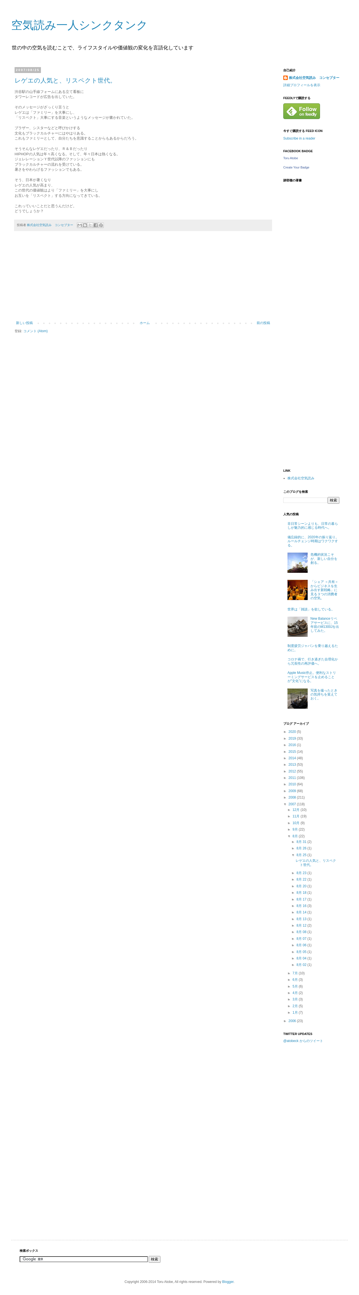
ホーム (145, 323)
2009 (293, 791)
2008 (293, 797)
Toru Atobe (290, 158)
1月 (296, 1012)
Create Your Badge (296, 167)
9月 (296, 829)
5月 (296, 986)
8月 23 (301, 873)
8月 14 (301, 912)
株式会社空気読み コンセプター (314, 78)
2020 (293, 732)
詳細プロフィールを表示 (301, 85)
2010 (293, 784)
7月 (296, 973)
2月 (296, 1006)
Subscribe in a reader (299, 138)
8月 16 (301, 906)
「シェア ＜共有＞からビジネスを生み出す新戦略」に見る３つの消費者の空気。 (324, 590)
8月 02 (301, 965)
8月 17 (301, 899)
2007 (293, 804)
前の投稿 (263, 323)
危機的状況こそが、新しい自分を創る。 (323, 559)
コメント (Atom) (35, 331)
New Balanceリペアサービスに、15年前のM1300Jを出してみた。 (324, 625)
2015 (293, 752)
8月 (296, 836)
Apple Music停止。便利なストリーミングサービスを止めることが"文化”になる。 (311, 677)
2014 (293, 758)
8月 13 (301, 919)
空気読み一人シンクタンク (79, 25)
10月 (297, 823)
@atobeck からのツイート (303, 1041)
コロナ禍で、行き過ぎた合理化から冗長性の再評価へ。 (312, 661)
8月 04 (301, 958)
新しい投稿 (24, 323)
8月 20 (301, 886)
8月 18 (301, 893)
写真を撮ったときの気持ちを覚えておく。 (323, 694)
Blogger (228, 1282)
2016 (293, 745)
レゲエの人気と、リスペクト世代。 (65, 80)
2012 (293, 771)
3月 (296, 999)
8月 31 (301, 842)
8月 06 (301, 945)
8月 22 (301, 879)
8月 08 (301, 932)
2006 (293, 1021)
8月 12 (301, 925)
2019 (293, 738)
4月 (296, 993)
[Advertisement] (143, 279)
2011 (293, 778)
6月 (296, 980)
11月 (297, 816)
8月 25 (301, 855)
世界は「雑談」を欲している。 (311, 609)
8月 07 (301, 939)
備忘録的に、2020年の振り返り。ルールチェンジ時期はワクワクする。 (313, 541)
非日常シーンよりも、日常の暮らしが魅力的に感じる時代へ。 (312, 526)
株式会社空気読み (300, 478)
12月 (297, 810)
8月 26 (301, 848)
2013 (293, 765)
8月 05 (301, 952)
